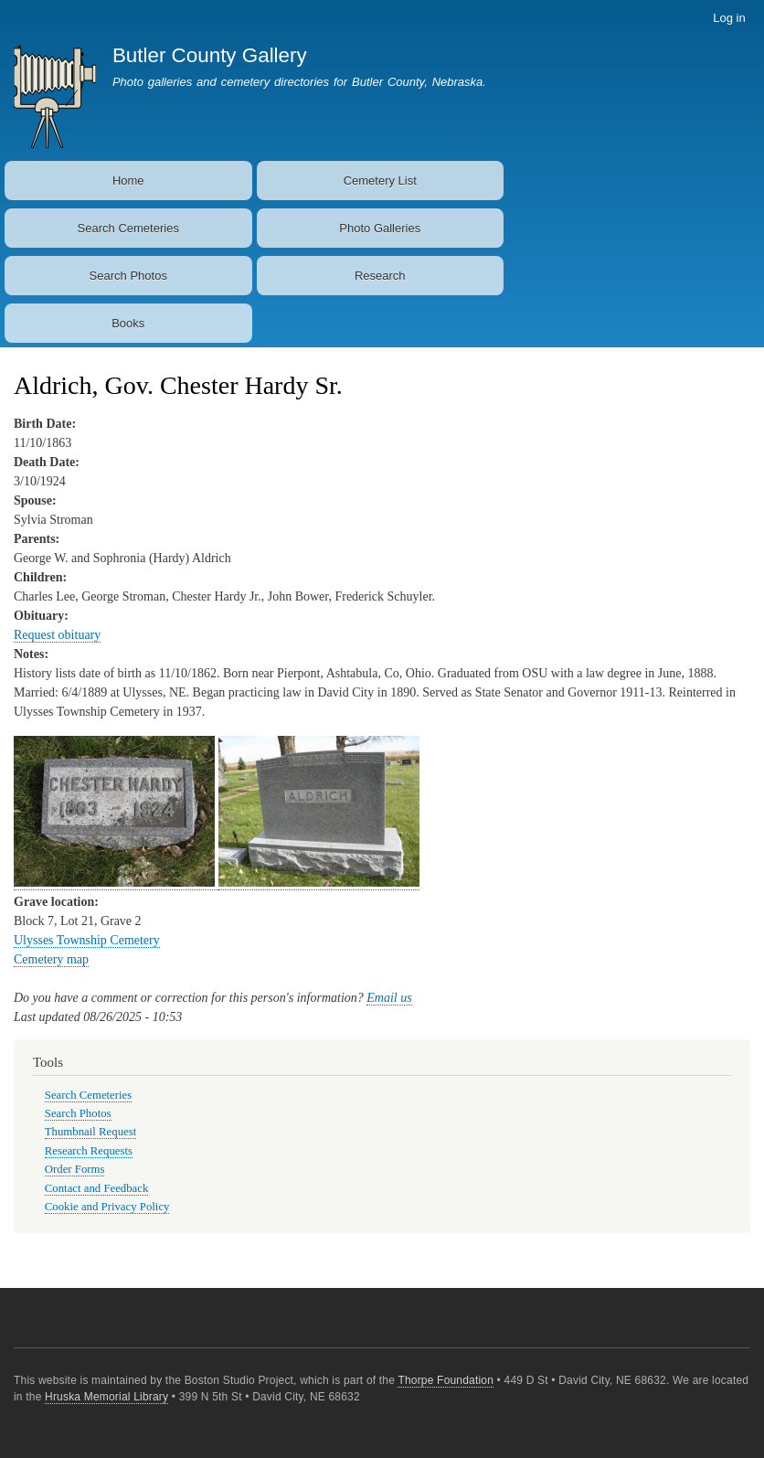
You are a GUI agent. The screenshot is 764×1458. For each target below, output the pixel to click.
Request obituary (57, 635)
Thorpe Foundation (445, 1380)
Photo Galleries (379, 228)
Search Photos (128, 275)
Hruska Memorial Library (106, 1396)
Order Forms (75, 1169)
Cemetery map (51, 959)
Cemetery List (380, 180)
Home (128, 180)
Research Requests (89, 1150)
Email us (388, 998)
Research (380, 275)
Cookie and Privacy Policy (107, 1206)
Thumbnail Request (90, 1131)
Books (127, 323)
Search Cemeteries (128, 228)
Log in (729, 18)
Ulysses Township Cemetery (87, 940)
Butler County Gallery (209, 55)
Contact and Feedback (97, 1188)
